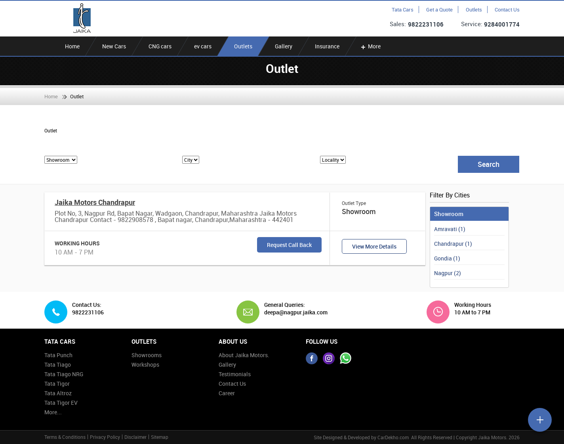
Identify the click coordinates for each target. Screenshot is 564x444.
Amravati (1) (449, 229)
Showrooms (146, 355)
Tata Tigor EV (61, 402)
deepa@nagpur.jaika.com (293, 312)
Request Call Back (289, 245)
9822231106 (426, 24)
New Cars (114, 46)
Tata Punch (58, 355)
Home (72, 46)
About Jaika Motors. (244, 355)
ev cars (203, 46)
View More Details (374, 246)
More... (53, 412)
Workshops (145, 364)
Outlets (474, 9)
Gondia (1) (447, 258)
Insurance (327, 46)
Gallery (283, 46)
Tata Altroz (58, 393)
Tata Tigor (57, 383)
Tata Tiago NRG (63, 374)
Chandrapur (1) (453, 243)
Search (488, 164)
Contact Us (507, 9)
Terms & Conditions (65, 437)
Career (227, 393)
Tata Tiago (57, 364)
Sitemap (159, 437)
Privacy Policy (105, 437)
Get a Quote (439, 9)
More (370, 46)
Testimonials (235, 374)
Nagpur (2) (447, 273)
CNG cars (160, 46)
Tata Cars (402, 9)
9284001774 (502, 24)
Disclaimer (135, 437)
